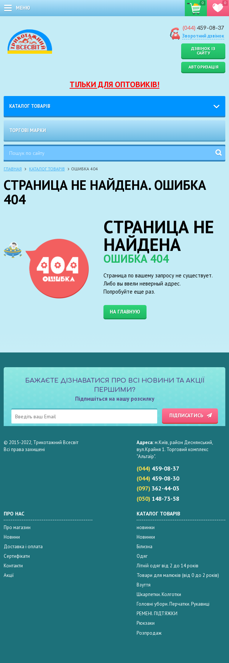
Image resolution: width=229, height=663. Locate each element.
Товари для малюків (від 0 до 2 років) (178, 575)
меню (23, 8)
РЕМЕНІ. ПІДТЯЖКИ (157, 613)
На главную (125, 311)
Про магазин (17, 527)
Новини (12, 537)
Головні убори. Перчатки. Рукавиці (173, 604)
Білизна (144, 546)
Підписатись (186, 415)
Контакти (13, 566)
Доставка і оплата (23, 546)
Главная (13, 168)
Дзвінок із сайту (203, 51)
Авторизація (203, 67)
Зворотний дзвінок (203, 36)
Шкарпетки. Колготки (159, 594)
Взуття (144, 585)
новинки (146, 527)
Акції (9, 575)
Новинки (146, 537)
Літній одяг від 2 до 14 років (167, 566)
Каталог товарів (29, 106)
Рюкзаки (146, 623)
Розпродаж (149, 633)
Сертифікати (17, 556)
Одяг (142, 556)
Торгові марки (27, 130)
